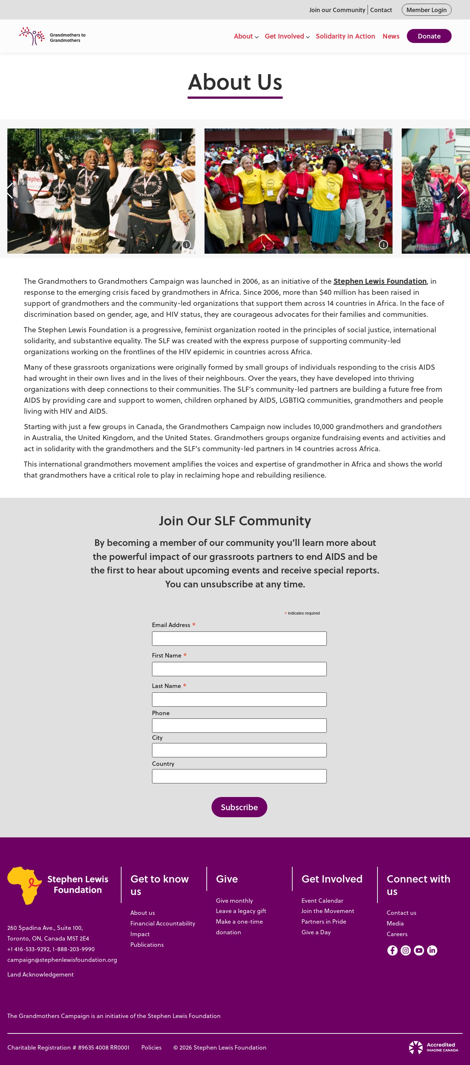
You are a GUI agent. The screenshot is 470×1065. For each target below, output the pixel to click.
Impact (140, 934)
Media (395, 923)
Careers (397, 934)
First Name (169, 655)
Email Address (174, 624)
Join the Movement (327, 911)
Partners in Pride (323, 921)
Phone (161, 713)
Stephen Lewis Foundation (380, 280)
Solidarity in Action (345, 36)
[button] (9, 191)
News (391, 36)
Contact (381, 10)
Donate (429, 36)
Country (163, 764)
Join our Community (337, 10)
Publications (147, 945)
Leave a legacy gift (241, 911)
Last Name (169, 685)
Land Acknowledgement (40, 974)
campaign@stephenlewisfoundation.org (62, 960)
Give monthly (234, 900)
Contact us (401, 913)
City (157, 737)
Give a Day (316, 932)
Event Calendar (322, 900)
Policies (151, 1047)
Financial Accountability (162, 923)
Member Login (426, 10)
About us (142, 913)
